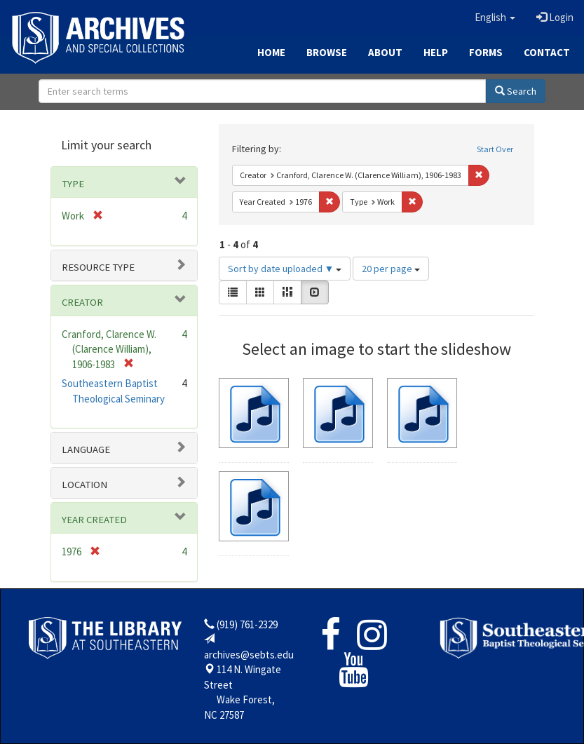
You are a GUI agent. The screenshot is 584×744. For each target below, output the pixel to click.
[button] (495, 17)
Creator (82, 302)
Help (435, 52)
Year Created (94, 519)
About (385, 52)
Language (86, 449)
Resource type (98, 267)
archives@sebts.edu (249, 654)
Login (554, 17)
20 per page (391, 268)
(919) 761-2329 (247, 624)
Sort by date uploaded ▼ (285, 268)
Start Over (495, 149)
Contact (547, 52)
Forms (486, 52)
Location (84, 484)
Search (515, 91)
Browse (326, 52)
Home (271, 52)
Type (73, 183)
